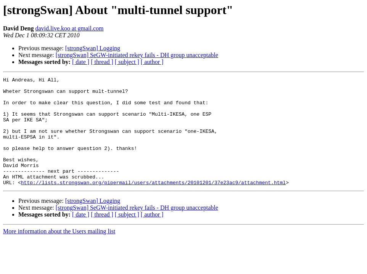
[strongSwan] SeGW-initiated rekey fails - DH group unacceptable (137, 55)
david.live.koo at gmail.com (69, 28)
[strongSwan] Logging (92, 48)
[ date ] (80, 62)
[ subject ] (127, 62)
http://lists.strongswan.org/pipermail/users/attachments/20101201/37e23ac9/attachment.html (153, 204)
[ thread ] (102, 62)
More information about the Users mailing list (59, 253)
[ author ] (152, 62)
